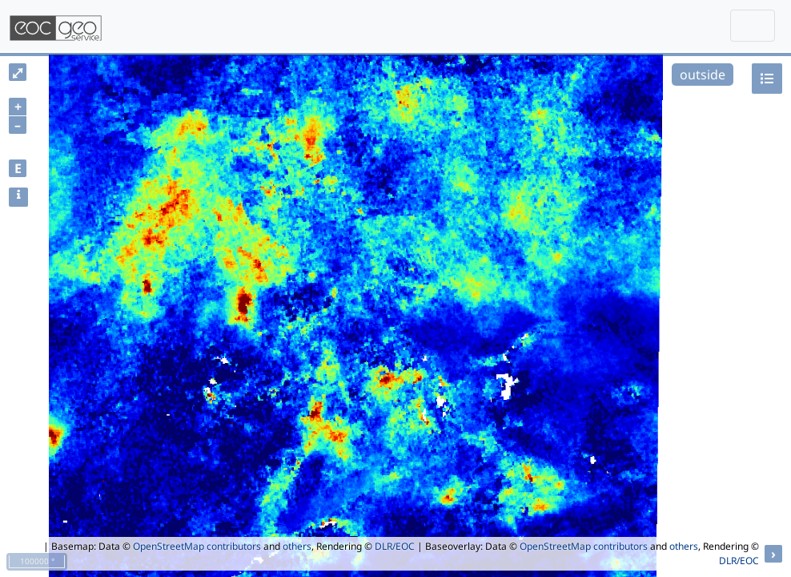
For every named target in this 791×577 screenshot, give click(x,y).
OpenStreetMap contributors (197, 546)
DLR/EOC (395, 546)
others (297, 546)
